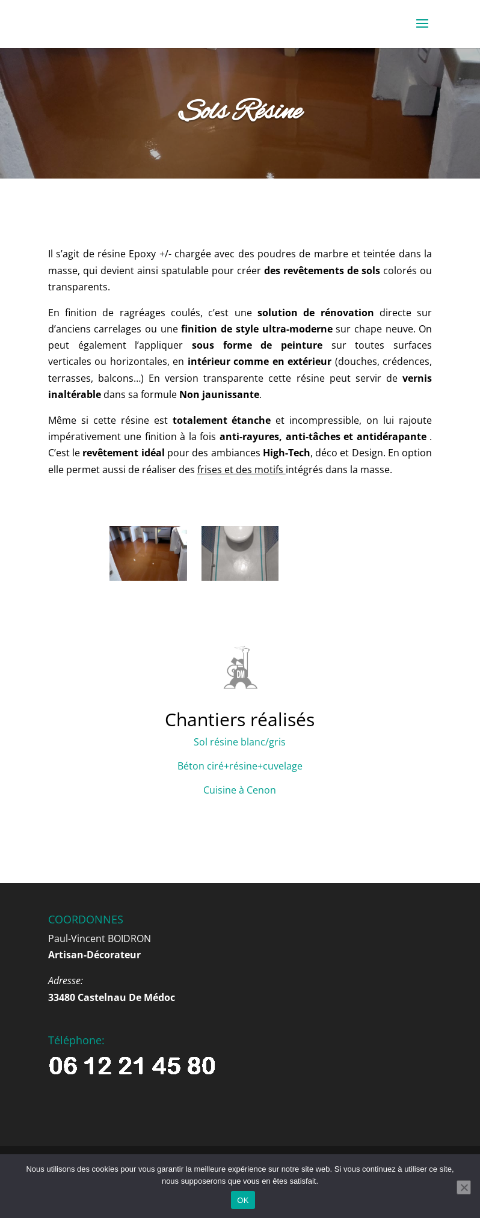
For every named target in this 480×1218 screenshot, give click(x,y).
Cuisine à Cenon (239, 790)
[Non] (464, 1187)
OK (242, 1200)
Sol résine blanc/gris (240, 741)
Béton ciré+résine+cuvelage (240, 766)
